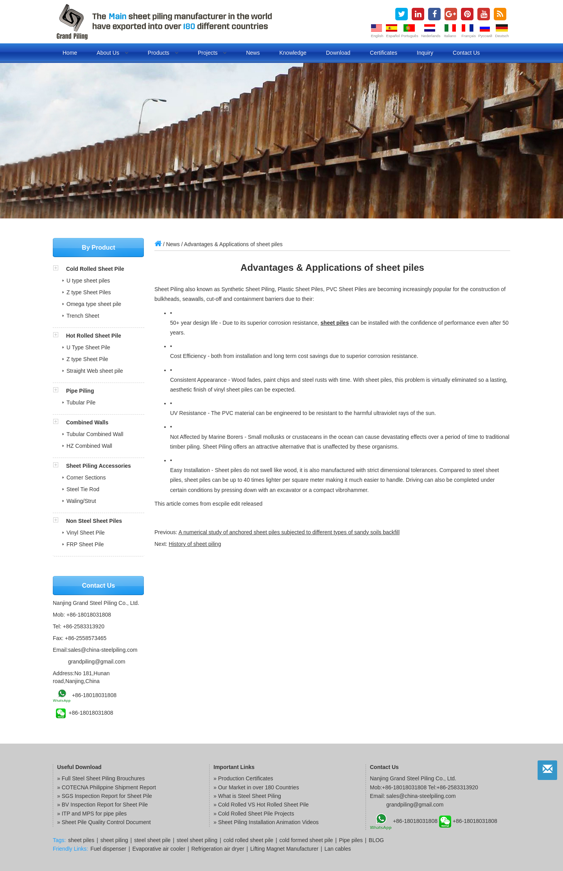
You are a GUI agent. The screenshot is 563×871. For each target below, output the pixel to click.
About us (112, 53)
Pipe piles (351, 840)
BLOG (376, 840)
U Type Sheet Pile (88, 347)
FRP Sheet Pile (85, 544)
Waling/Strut (81, 501)
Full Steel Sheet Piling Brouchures (103, 778)
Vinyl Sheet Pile (85, 532)
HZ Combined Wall (89, 446)
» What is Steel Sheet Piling (247, 796)
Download (338, 53)
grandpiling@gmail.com (97, 661)
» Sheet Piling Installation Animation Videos (266, 822)
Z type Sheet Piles (88, 292)
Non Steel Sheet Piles (94, 521)
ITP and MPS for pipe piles (94, 813)
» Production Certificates (243, 778)
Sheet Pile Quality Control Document (106, 822)
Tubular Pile (80, 402)
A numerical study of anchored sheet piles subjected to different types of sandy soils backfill (289, 532)
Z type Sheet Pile (87, 359)
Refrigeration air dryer (217, 849)
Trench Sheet (82, 316)
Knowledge (292, 53)
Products (163, 53)
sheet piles (335, 323)
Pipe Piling (80, 391)
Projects (212, 53)
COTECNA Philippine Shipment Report (109, 787)
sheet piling (114, 840)
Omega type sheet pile (93, 304)
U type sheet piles (88, 280)
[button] (59, 269)
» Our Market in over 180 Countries (256, 787)
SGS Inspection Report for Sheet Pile (107, 796)
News (253, 53)
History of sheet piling (195, 544)
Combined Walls (87, 422)
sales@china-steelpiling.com (103, 650)
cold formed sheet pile (306, 840)
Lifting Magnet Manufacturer (284, 849)
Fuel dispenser (108, 849)
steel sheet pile (152, 840)
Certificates (383, 53)
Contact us (466, 53)
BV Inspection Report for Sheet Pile (105, 804)
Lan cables (338, 849)
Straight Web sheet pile (94, 371)
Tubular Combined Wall (94, 434)
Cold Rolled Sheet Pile (95, 269)
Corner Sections (86, 477)
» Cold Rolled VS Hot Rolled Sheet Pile (261, 804)
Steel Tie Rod (82, 489)
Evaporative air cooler (158, 849)
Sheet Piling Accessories (98, 466)
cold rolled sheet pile (249, 840)
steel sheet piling (197, 840)
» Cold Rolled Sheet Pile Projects (253, 813)
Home (70, 53)
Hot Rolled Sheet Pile (93, 336)
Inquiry (425, 53)
